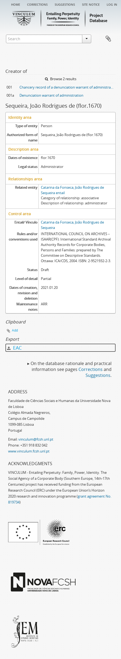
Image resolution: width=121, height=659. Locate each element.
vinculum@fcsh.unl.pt (35, 439)
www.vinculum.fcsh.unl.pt (29, 451)
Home (15, 4)
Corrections (37, 4)
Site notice (91, 4)
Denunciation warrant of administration (51, 95)
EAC (14, 347)
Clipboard (108, 39)
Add (15, 330)
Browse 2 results (60, 78)
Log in (112, 4)
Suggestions (65, 4)
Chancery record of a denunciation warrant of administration (67, 87)
